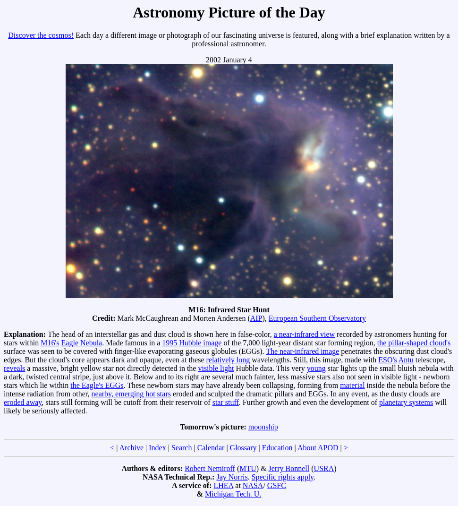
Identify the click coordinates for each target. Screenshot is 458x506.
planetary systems (406, 402)
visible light (216, 368)
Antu (406, 360)
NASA (253, 485)
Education (277, 448)
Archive (131, 448)
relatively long (228, 360)
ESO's (387, 360)
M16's (50, 343)
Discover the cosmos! (41, 35)
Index (157, 448)
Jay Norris (231, 477)
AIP (256, 318)
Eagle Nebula (81, 343)
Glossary (243, 448)
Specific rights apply (283, 477)
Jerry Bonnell (289, 468)
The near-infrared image (302, 351)
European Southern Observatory (317, 318)
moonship (263, 427)
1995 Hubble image (191, 343)
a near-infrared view (304, 334)
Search (181, 448)
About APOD (318, 448)
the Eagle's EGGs (96, 385)
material (352, 385)
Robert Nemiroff (210, 468)
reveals (14, 368)
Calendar (211, 448)
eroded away (23, 402)
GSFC (276, 485)
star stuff (225, 402)
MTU (247, 468)
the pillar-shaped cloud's (413, 343)
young (316, 368)
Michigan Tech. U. (233, 494)
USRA (324, 468)
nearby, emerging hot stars (131, 394)
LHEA (224, 485)
